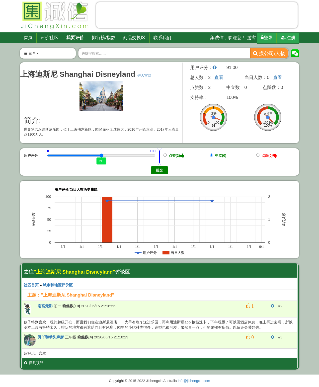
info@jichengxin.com (194, 381)
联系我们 (162, 37)
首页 (28, 37)
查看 (218, 77)
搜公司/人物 (269, 53)
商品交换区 (134, 37)
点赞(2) (173, 155)
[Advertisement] (197, 16)
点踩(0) (266, 155)
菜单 (31, 53)
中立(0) (218, 155)
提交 (159, 170)
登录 (267, 37)
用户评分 (31, 155)
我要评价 (75, 37)
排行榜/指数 (103, 37)
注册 (288, 37)
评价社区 (49, 37)
